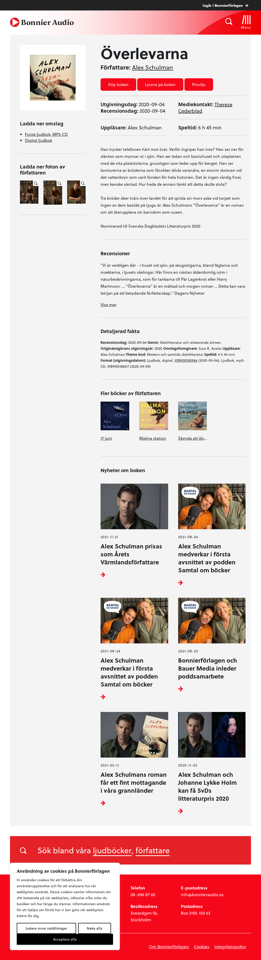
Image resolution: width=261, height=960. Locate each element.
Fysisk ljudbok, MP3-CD (46, 134)
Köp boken (118, 84)
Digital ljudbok (38, 140)
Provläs (198, 84)
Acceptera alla (65, 939)
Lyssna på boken (160, 84)
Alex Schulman (152, 67)
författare (152, 850)
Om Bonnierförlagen (169, 947)
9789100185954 (186, 360)
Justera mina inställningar (46, 928)
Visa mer (109, 304)
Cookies (201, 947)
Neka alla (94, 928)
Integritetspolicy (230, 947)
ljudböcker (112, 850)
